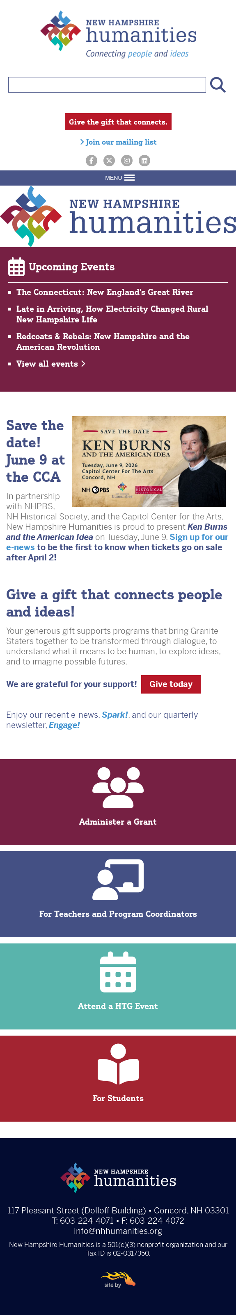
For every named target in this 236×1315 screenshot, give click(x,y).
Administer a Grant (118, 797)
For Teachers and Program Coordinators (118, 889)
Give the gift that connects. (118, 121)
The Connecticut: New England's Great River (104, 292)
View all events (51, 363)
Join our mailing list (118, 141)
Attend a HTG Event (118, 981)
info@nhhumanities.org (118, 1231)
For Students (118, 1073)
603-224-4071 (87, 1221)
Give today (170, 684)
